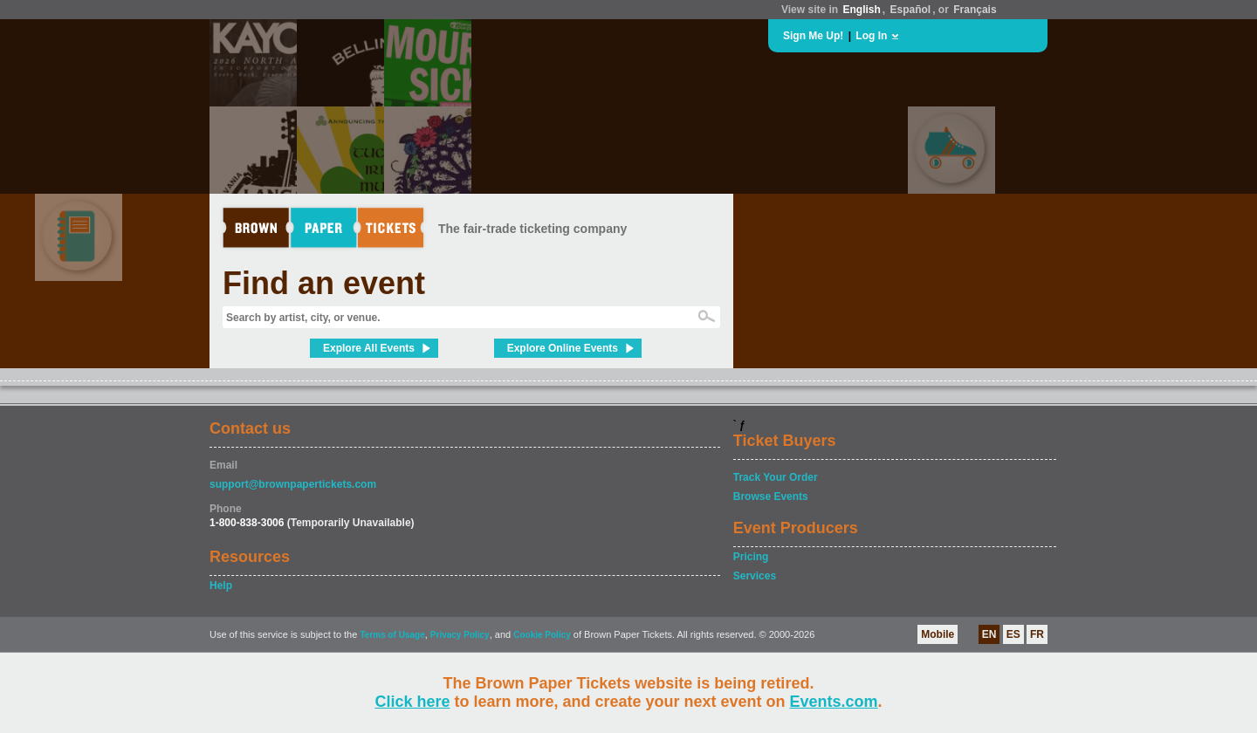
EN (989, 634)
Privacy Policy (460, 635)
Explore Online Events (562, 348)
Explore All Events (369, 348)
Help (221, 585)
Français (974, 9)
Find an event (324, 283)
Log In (871, 36)
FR (1037, 634)
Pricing (751, 557)
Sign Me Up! (813, 36)
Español (910, 9)
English (861, 9)
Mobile (937, 634)
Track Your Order (775, 477)
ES (1013, 634)
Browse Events (770, 496)
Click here (412, 701)
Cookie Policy (542, 635)
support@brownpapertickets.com (293, 484)
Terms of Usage (392, 635)
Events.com (834, 701)
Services (754, 576)
